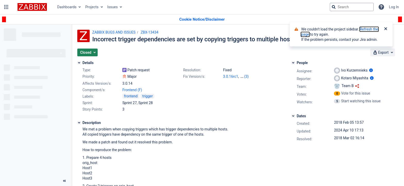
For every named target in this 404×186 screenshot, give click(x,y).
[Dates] (293, 116)
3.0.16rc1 (230, 76)
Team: (301, 86)
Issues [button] (112, 7)
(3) (246, 76)
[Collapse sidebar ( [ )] (64, 181)
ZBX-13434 (149, 32)
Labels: (88, 96)
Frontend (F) (132, 90)
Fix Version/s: (194, 76)
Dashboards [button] (67, 7)
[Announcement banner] (202, 19)
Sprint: (87, 103)
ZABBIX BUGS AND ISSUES (114, 32)
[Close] (385, 29)
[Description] (79, 123)
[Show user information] (371, 70)
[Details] (79, 63)
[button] (6, 7)
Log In (394, 7)
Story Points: (92, 109)
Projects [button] (91, 7)
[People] (293, 63)
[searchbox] (352, 7)
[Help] (381, 7)
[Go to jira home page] (32, 7)
